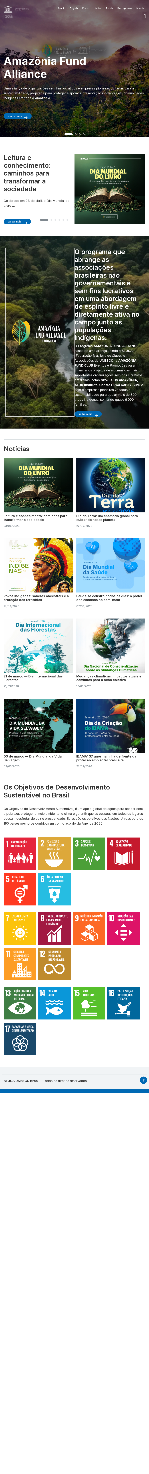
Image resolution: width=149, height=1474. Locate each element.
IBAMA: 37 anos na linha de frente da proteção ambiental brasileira (106, 758)
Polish (109, 8)
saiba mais (15, 116)
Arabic (61, 8)
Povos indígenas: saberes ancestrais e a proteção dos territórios (36, 598)
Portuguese (124, 8)
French (86, 8)
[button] (144, 16)
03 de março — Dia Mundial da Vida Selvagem (33, 758)
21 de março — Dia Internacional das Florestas (33, 678)
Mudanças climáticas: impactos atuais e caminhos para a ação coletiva (108, 678)
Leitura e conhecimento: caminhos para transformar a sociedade (35, 518)
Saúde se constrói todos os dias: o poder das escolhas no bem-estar (109, 598)
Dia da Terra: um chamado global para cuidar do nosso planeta (107, 518)
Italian (98, 8)
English (74, 8)
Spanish (140, 8)
